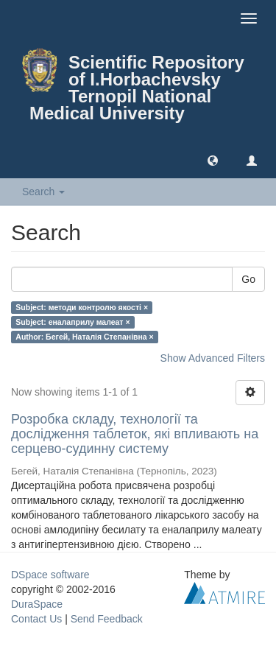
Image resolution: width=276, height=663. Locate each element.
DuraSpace (37, 604)
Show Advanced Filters (212, 358)
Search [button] (43, 191)
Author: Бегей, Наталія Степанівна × (84, 336)
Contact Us (36, 619)
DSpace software (50, 574)
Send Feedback (107, 619)
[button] (212, 159)
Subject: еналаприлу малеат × (72, 322)
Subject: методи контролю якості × (81, 307)
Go (248, 279)
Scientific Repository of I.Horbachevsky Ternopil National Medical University (136, 87)
